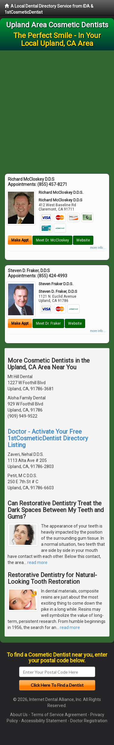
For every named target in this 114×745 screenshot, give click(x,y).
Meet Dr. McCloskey (52, 240)
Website (83, 240)
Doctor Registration (88, 720)
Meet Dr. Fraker (48, 323)
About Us (19, 714)
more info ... (98, 247)
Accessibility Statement (44, 720)
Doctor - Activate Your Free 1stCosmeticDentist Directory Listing (48, 438)
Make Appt (20, 240)
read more (37, 562)
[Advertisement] (57, 110)
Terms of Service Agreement (59, 714)
